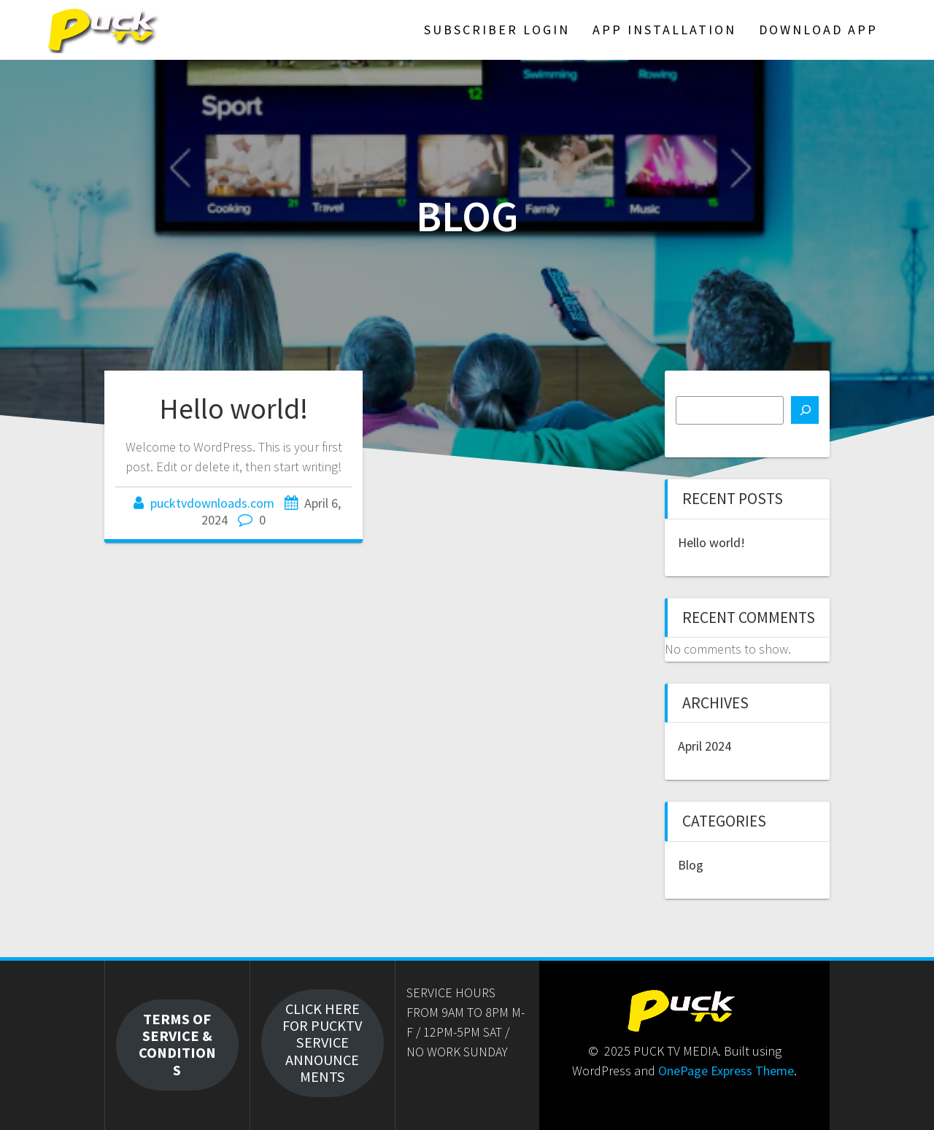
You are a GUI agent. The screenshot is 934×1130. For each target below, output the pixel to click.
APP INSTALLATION (664, 29)
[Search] (805, 410)
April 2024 (704, 746)
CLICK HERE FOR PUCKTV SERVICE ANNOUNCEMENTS (322, 1043)
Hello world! (233, 408)
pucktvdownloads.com (212, 503)
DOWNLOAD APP (818, 29)
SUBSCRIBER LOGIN (497, 29)
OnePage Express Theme (726, 1070)
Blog (690, 864)
